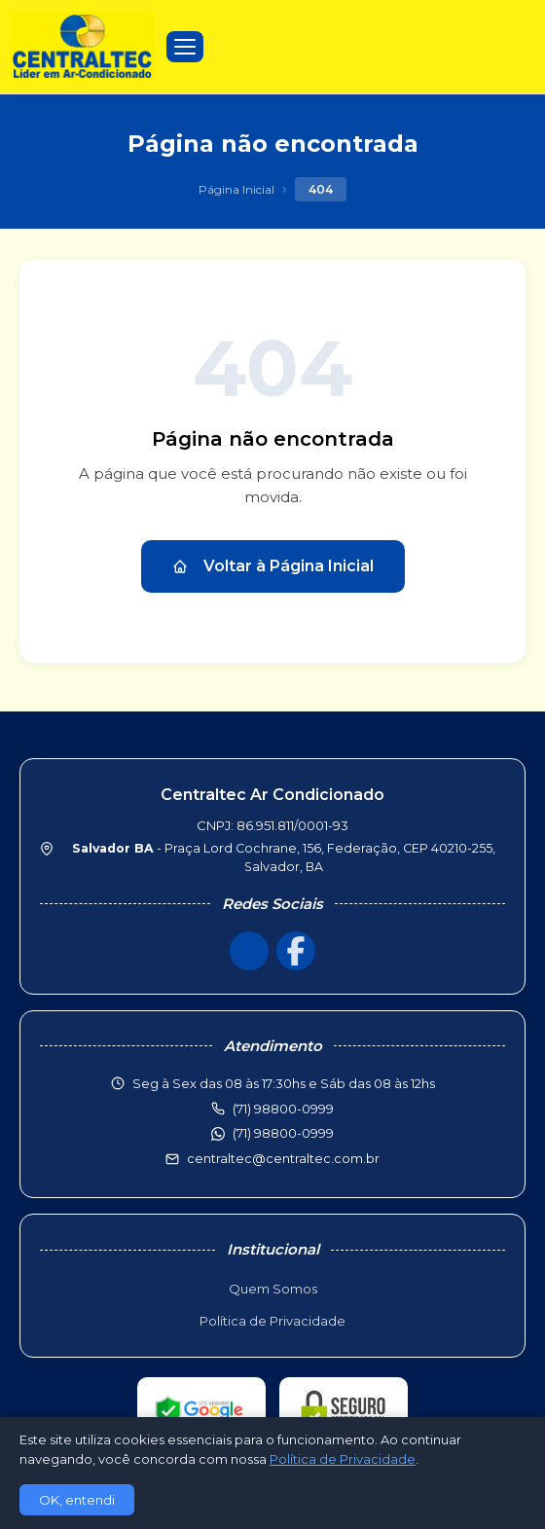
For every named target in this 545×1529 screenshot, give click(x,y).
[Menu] (184, 46)
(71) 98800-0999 (283, 1133)
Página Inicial (236, 189)
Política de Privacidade (272, 1321)
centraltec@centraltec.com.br (283, 1158)
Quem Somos (273, 1288)
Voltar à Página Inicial (273, 566)
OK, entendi (77, 1500)
